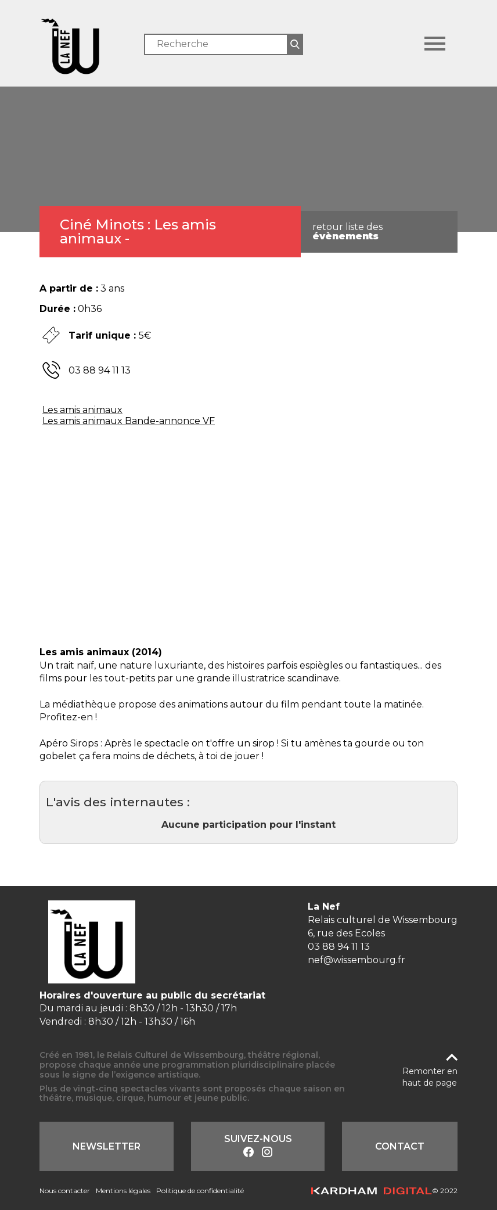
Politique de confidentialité (200, 1190)
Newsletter (107, 1146)
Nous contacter (64, 1190)
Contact (399, 1146)
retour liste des (347, 231)
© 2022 (384, 1190)
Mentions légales (123, 1190)
